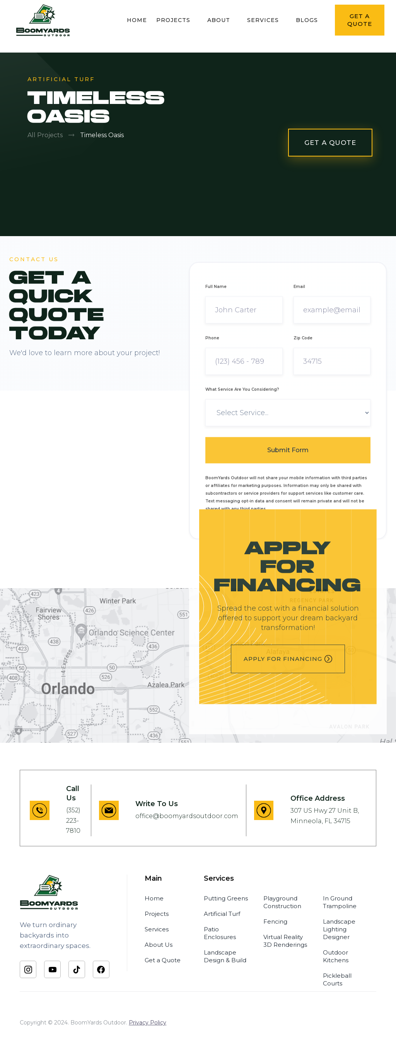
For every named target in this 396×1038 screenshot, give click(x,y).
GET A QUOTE (330, 142)
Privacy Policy (147, 1022)
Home (154, 898)
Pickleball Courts (337, 979)
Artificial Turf (222, 913)
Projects (157, 913)
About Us (158, 944)
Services (157, 929)
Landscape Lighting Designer (339, 929)
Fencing (275, 921)
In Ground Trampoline (340, 902)
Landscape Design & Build (225, 956)
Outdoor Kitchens (335, 956)
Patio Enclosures (220, 933)
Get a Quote (163, 960)
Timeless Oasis (102, 135)
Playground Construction (282, 902)
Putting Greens (226, 898)
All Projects (45, 135)
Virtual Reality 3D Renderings (285, 940)
